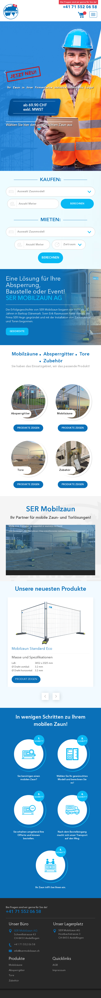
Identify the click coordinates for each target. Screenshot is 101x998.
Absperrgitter (17, 970)
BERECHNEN (77, 204)
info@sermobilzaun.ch (27, 951)
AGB (55, 965)
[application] (50, 550)
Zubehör (14, 980)
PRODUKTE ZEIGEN (28, 428)
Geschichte (17, 331)
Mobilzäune (15, 965)
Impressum (59, 970)
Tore (11, 975)
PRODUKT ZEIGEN (26, 679)
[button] (3, 96)
